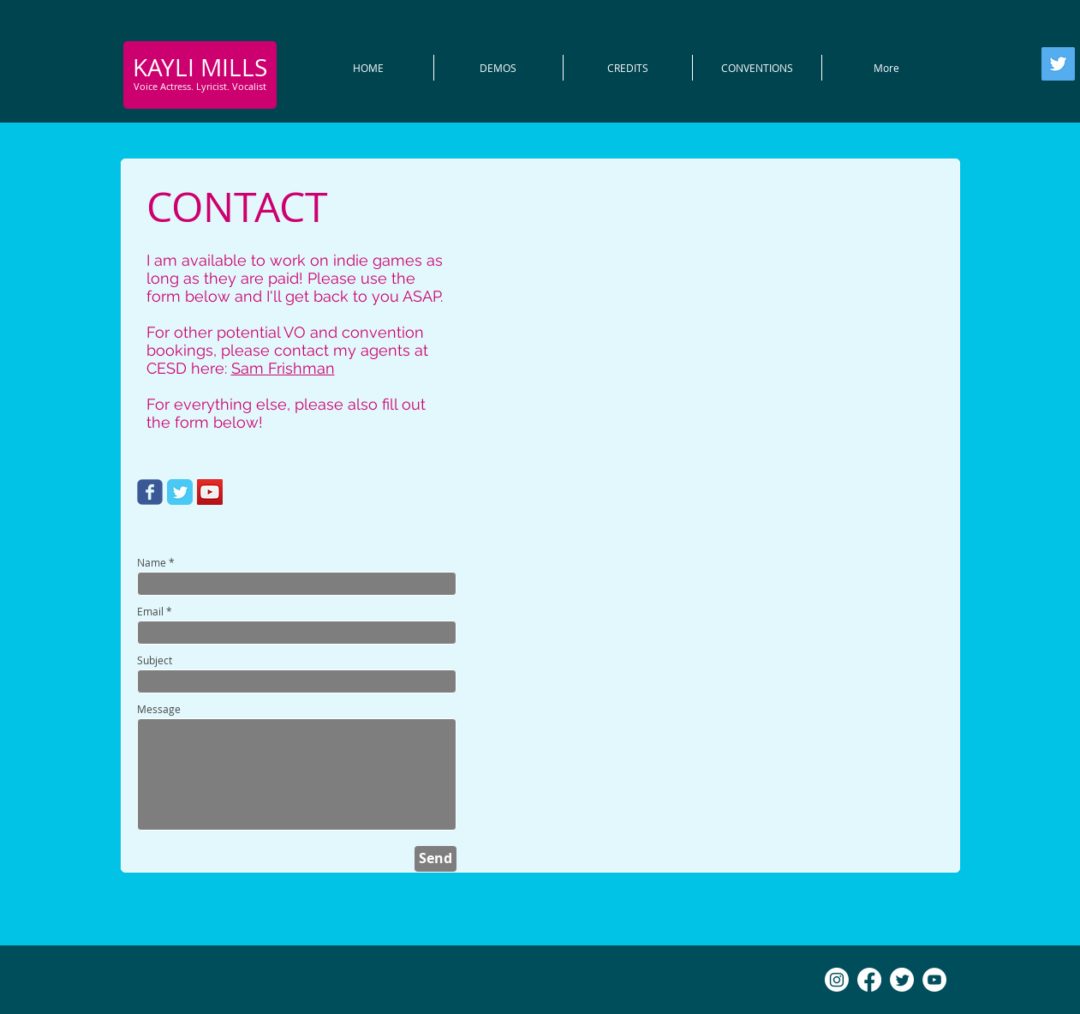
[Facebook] (869, 980)
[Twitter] (1058, 64)
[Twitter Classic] (180, 492)
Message (159, 709)
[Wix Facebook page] (150, 492)
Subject (154, 660)
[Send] (435, 859)
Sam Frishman (283, 368)
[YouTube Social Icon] (210, 492)
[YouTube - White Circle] (934, 980)
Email (150, 611)
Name (151, 562)
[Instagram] (837, 980)
